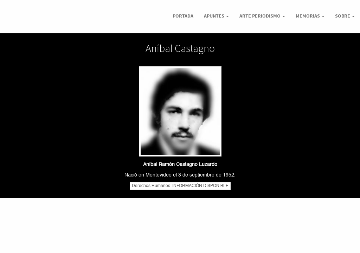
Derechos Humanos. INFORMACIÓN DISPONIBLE (180, 186)
